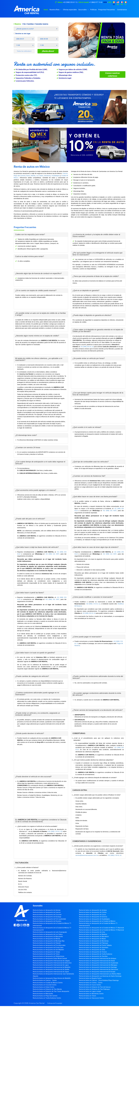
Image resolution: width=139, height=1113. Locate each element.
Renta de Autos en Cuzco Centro (90, 985)
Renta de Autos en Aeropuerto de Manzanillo (48, 936)
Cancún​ (65, 173)
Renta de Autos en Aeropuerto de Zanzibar (93, 956)
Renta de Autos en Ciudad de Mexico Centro (48, 983)
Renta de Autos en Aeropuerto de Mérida (46, 939)
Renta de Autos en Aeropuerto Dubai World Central (50, 958)
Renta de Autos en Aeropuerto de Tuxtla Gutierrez (95, 954)
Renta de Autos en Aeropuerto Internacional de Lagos (51, 965)
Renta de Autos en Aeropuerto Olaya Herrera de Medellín (52, 978)
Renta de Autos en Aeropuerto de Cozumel (47, 914)
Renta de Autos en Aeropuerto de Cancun (47, 912)
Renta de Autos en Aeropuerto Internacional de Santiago (98, 967)
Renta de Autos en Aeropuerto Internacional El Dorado (97, 972)
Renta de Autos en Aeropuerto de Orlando (47, 943)
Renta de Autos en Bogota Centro (90, 978)
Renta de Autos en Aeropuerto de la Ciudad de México (97, 921)
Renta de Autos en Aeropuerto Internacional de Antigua (97, 958)
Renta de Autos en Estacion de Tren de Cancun (95, 987)
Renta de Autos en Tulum (87, 996)
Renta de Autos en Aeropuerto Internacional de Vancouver (98, 969)
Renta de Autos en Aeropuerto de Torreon (93, 952)
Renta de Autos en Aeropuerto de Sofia (92, 950)
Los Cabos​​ (39, 175)
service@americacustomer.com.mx (87, 855)
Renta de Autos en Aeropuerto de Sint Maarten (48, 950)
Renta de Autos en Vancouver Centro (91, 998)
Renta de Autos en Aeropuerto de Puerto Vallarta (95, 945)
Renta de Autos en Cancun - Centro (45, 980)
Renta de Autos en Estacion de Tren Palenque (94, 989)
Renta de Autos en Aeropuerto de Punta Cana (48, 947)
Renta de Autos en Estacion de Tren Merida (47, 989)
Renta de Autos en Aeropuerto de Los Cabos (48, 934)
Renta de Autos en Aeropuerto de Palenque (93, 943)
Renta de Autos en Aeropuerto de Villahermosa (48, 956)
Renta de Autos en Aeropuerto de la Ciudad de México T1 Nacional (101, 928)
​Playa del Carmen (20, 175)
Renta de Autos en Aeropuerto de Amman (47, 910)
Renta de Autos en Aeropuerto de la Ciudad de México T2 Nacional (101, 930)
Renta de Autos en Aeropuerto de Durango (47, 917)
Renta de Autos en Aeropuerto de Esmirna (93, 917)
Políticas (93, 10)
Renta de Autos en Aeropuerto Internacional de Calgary (51, 961)
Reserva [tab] (17, 24)
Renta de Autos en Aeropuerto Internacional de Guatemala (98, 963)
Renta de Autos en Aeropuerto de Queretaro (93, 947)
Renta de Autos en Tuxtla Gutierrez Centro (47, 998)
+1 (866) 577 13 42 (95, 2)
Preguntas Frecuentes (106, 10)
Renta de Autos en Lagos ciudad (90, 991)
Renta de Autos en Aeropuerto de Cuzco (92, 914)
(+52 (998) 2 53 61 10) (54, 831)
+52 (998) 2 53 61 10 (114, 855)
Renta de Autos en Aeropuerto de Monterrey (94, 941)
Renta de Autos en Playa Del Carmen (45, 996)
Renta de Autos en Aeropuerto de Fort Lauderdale (49, 919)
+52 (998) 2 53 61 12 (93, 604)
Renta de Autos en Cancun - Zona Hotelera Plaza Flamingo (99, 980)
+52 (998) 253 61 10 (87, 346)
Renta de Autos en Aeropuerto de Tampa (46, 952)
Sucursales (82, 10)
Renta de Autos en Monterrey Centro (91, 993)
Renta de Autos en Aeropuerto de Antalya (93, 910)
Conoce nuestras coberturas (112, 74)
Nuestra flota (55, 10)
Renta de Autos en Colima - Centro (90, 983)
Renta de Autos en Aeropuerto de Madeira (93, 934)
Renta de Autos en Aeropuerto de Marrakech (94, 936)
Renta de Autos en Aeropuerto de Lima (92, 932)
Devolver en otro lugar (22, 33)
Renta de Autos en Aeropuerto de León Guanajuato (50, 932)
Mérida (33, 175)
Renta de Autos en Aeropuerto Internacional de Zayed (51, 972)
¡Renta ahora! (48, 51)
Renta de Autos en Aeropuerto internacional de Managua (98, 965)
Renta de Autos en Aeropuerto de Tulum (46, 954)
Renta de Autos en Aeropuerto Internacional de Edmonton (52, 963)
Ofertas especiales (70, 10)
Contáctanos (122, 10)
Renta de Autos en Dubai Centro (43, 987)
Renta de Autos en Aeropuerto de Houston (47, 921)
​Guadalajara (56, 175)
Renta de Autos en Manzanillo (43, 993)
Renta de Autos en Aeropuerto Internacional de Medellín (51, 967)
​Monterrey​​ (47, 175)
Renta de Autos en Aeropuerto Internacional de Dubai (97, 961)
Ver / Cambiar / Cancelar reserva (35, 24)
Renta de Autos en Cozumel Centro (44, 985)
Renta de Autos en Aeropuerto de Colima (92, 912)
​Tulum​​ (28, 175)
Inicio (46, 10)
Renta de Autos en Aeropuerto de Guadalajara (94, 919)
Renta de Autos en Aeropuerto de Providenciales (49, 945)
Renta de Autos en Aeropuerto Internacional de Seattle (51, 969)
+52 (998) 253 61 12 (70, 2)
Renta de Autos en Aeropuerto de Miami (92, 939)
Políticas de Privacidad (54, 1003)
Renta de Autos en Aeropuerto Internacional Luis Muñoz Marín (100, 974)
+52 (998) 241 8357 (109, 510)
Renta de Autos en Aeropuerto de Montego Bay (48, 941)
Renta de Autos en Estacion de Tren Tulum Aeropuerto (51, 991)
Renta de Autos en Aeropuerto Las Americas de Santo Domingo (100, 976)
